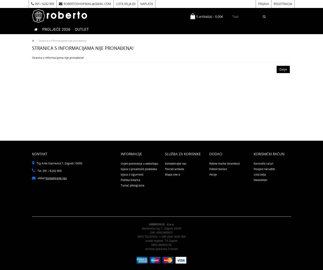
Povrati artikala (174, 169)
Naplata (146, 4)
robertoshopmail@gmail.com (85, 4)
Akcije (213, 174)
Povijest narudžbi (264, 169)
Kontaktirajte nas (56, 178)
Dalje (283, 69)
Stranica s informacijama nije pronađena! (63, 40)
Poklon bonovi (218, 169)
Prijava (263, 4)
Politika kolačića (130, 180)
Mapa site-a (172, 174)
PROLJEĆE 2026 (56, 29)
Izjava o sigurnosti (132, 174)
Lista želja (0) (126, 4)
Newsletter (261, 180)
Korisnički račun (263, 164)
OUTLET (82, 29)
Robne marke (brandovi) (224, 164)
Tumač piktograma (132, 185)
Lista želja (260, 174)
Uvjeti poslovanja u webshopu (139, 164)
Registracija (283, 4)
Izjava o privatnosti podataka (139, 169)
